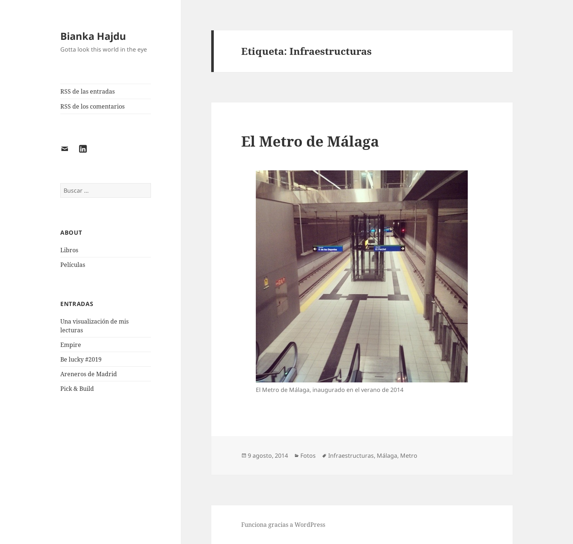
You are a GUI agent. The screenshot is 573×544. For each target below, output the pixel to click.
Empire (70, 345)
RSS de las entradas (87, 91)
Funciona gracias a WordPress (283, 525)
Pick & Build (77, 389)
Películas (72, 265)
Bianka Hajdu (93, 36)
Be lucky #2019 (81, 359)
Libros (69, 250)
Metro (408, 456)
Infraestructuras (351, 456)
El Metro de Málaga (310, 141)
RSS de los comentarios (92, 106)
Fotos (308, 456)
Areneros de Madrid (88, 374)
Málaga (387, 456)
